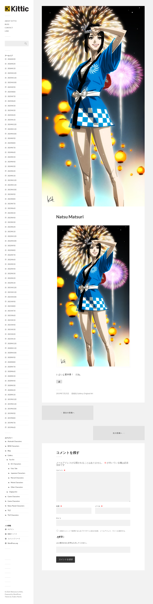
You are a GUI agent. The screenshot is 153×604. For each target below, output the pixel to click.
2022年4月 (12, 269)
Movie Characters (17, 482)
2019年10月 (12, 409)
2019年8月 (12, 418)
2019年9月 (12, 413)
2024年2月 (12, 171)
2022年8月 (12, 250)
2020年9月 (12, 357)
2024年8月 (12, 143)
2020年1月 (12, 395)
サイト (58, 498)
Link (7, 31)
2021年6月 (12, 315)
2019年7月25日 (62, 393)
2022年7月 (12, 255)
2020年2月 (12, 390)
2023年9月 (12, 194)
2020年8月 (12, 362)
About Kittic (11, 21)
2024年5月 (12, 157)
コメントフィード (14, 539)
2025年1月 (12, 120)
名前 (59, 486)
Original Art (13, 492)
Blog (7, 24)
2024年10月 (12, 134)
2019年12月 (12, 399)
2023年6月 (12, 208)
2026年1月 (12, 68)
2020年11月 (12, 348)
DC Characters (16, 464)
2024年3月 (12, 166)
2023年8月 (12, 199)
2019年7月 (12, 423)
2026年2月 (12, 64)
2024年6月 (12, 152)
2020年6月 (12, 371)
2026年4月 (12, 59)
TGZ (9, 510)
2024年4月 (12, 162)
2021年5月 (12, 320)
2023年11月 (12, 185)
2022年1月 (12, 283)
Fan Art (11, 460)
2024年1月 (12, 176)
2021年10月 (12, 297)
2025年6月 (12, 101)
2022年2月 (12, 278)
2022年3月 (12, 273)
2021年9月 (12, 301)
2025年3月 (12, 110)
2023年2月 (12, 227)
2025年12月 (12, 73)
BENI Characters (13, 446)
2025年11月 (12, 78)
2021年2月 (12, 334)
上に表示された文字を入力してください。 (72, 523)
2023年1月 (12, 231)
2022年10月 (12, 241)
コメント (60, 450)
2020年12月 (12, 343)
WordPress (17, 594)
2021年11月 (12, 292)
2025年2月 (12, 115)
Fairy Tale (14, 468)
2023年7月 (12, 204)
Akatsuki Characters (15, 441)
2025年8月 (12, 92)
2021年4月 (12, 325)
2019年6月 (12, 427)
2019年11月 (12, 404)
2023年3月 (12, 222)
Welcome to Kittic (17, 592)
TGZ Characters (13, 515)
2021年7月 (12, 311)
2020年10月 (12, 353)
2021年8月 (12, 306)
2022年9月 (12, 246)
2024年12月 (12, 124)
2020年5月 (12, 376)
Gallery (10, 455)
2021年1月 (12, 339)
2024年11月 (12, 129)
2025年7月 (12, 96)
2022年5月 (12, 264)
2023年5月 (12, 213)
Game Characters (14, 496)
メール (99, 486)
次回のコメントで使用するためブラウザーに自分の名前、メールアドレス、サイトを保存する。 (93, 511)
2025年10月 (12, 82)
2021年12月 (12, 287)
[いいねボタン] (59, 381)
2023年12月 (12, 180)
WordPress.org (13, 543)
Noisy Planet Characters (16, 506)
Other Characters (17, 487)
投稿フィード (12, 534)
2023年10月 (12, 190)
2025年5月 (12, 106)
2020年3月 (12, 385)
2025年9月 (12, 87)
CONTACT (9, 28)
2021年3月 (12, 329)
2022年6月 (12, 260)
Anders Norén (17, 597)
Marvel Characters (17, 478)
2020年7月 (12, 367)
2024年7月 (12, 148)
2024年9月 (12, 138)
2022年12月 (12, 236)
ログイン (11, 529)
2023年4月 (12, 218)
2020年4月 (12, 381)
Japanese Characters (18, 473)
